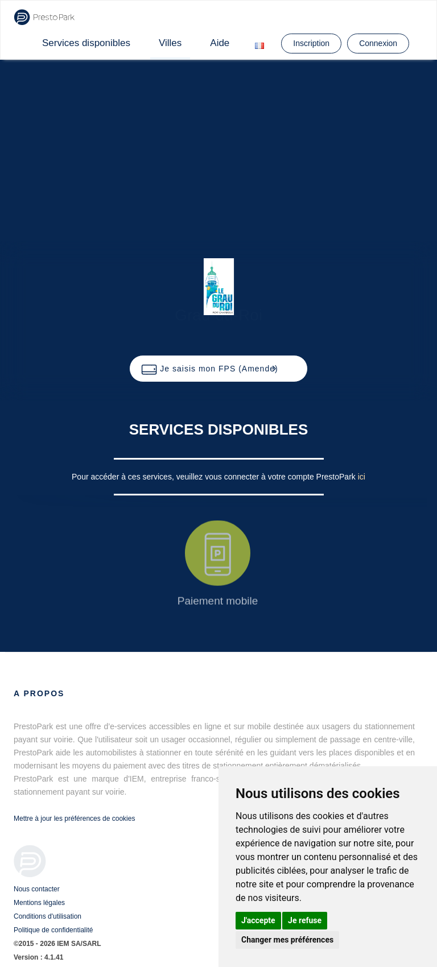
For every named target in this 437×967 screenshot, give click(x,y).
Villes (170, 43)
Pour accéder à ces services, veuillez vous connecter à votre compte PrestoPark (215, 476)
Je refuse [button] (304, 920)
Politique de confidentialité (53, 930)
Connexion (378, 43)
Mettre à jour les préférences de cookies (74, 819)
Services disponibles (86, 43)
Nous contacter (37, 889)
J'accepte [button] (258, 920)
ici (361, 476)
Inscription (311, 43)
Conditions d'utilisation (47, 916)
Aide (219, 43)
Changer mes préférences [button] (287, 939)
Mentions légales (39, 903)
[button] (218, 368)
